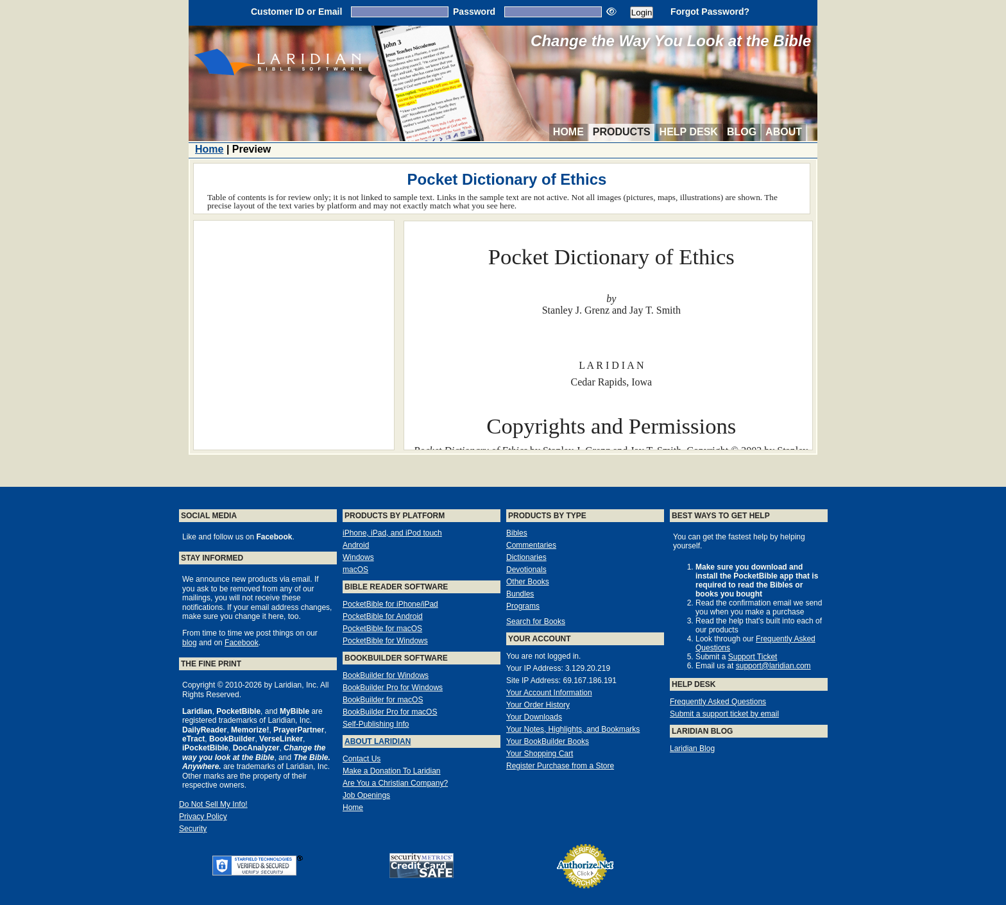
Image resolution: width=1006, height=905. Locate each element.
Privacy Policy (203, 816)
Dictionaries (526, 557)
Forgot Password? (709, 11)
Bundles (520, 593)
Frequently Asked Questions (718, 701)
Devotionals (526, 569)
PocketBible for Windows (385, 640)
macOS (355, 569)
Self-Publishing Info (376, 724)
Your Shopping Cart (539, 753)
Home (568, 131)
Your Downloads (534, 717)
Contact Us (361, 758)
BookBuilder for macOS (383, 699)
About (783, 131)
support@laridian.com (773, 665)
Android (356, 545)
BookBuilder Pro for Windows (393, 687)
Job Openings (366, 795)
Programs (523, 606)
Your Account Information (549, 692)
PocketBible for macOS (382, 628)
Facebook (242, 642)
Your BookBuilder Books (547, 741)
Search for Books (535, 621)
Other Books (527, 581)
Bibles (516, 533)
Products (622, 131)
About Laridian (378, 741)
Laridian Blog (692, 748)
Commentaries (531, 545)
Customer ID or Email (296, 11)
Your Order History (538, 704)
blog (189, 642)
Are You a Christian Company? (395, 783)
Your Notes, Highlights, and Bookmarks (573, 729)
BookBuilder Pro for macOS (390, 711)
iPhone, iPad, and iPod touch (392, 533)
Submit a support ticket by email (724, 713)
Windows (358, 557)
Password (474, 11)
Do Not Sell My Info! (213, 804)
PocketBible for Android (383, 616)
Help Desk (689, 131)
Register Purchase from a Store (560, 765)
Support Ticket (753, 656)
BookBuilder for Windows (386, 675)
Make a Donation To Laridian (392, 770)
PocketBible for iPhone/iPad (390, 604)
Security (193, 828)
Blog (741, 131)
